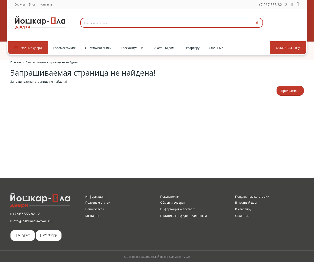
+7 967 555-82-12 (272, 4)
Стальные (242, 216)
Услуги (20, 4)
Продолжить (290, 91)
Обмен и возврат (172, 202)
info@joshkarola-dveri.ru (31, 221)
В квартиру (243, 209)
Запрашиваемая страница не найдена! (52, 62)
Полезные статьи (97, 202)
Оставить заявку (288, 48)
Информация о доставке (178, 209)
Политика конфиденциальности (183, 216)
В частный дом (246, 202)
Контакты (46, 4)
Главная (16, 62)
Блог (32, 4)
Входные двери (28, 48)
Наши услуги (94, 209)
